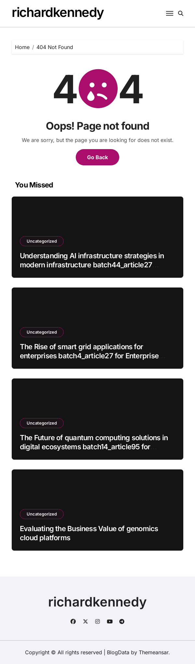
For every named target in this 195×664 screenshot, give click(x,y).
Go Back (97, 157)
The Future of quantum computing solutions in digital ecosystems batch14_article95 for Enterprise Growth (94, 446)
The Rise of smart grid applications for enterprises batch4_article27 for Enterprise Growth (89, 355)
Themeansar (153, 652)
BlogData (118, 652)
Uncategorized (42, 241)
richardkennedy (58, 12)
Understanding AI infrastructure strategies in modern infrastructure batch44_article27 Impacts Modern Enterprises (92, 264)
